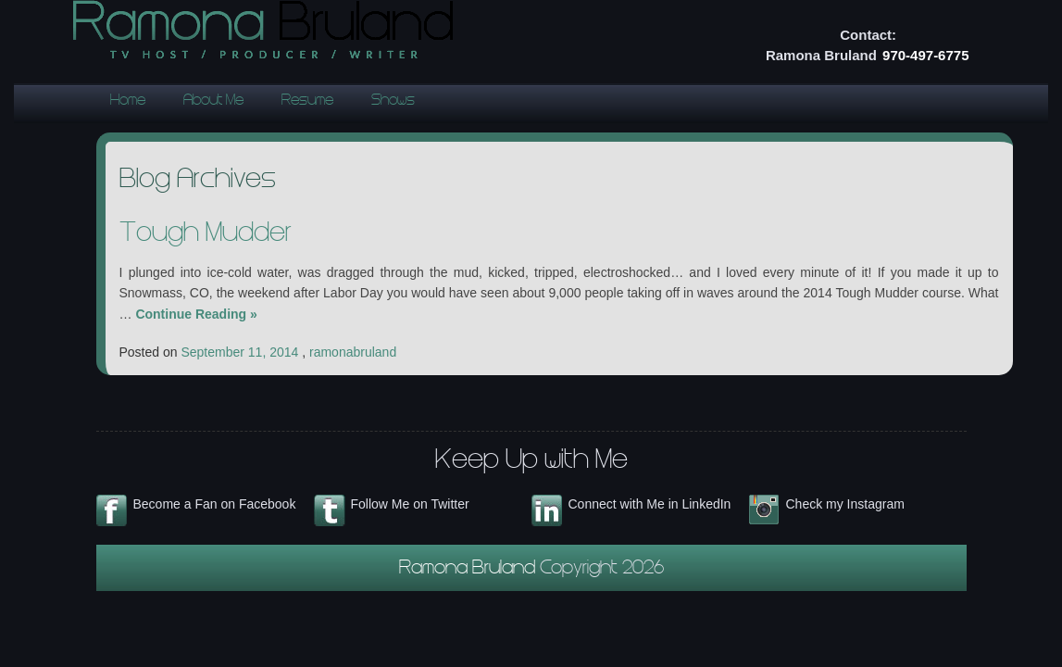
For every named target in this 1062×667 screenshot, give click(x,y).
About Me (213, 101)
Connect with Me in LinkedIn (649, 504)
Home (127, 101)
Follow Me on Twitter (410, 504)
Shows (393, 101)
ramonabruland (352, 352)
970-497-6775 (925, 55)
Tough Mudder (205, 235)
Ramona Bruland (469, 570)
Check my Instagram (845, 504)
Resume (307, 101)
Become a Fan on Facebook (214, 504)
